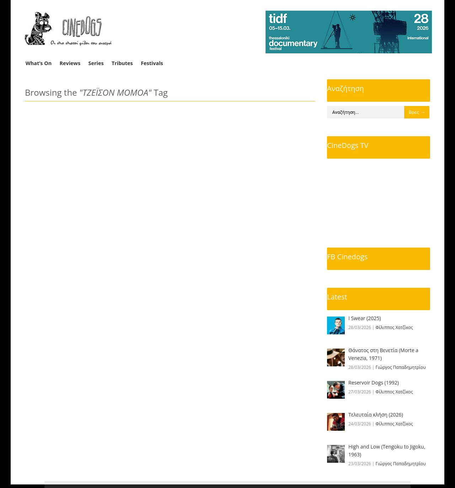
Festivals (152, 63)
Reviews (70, 63)
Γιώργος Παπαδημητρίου (401, 367)
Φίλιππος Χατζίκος (394, 327)
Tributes (122, 63)
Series (96, 63)
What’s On (39, 63)
